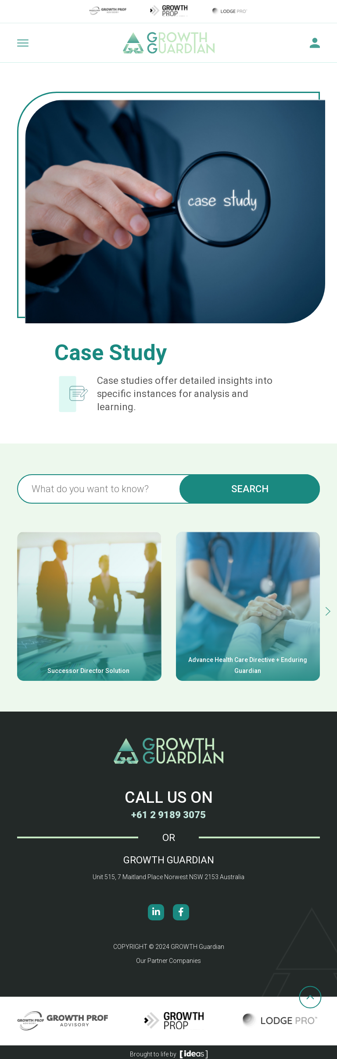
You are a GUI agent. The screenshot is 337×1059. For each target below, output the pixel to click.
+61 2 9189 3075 (168, 814)
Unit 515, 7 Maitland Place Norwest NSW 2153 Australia (168, 876)
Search (250, 488)
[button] (328, 611)
